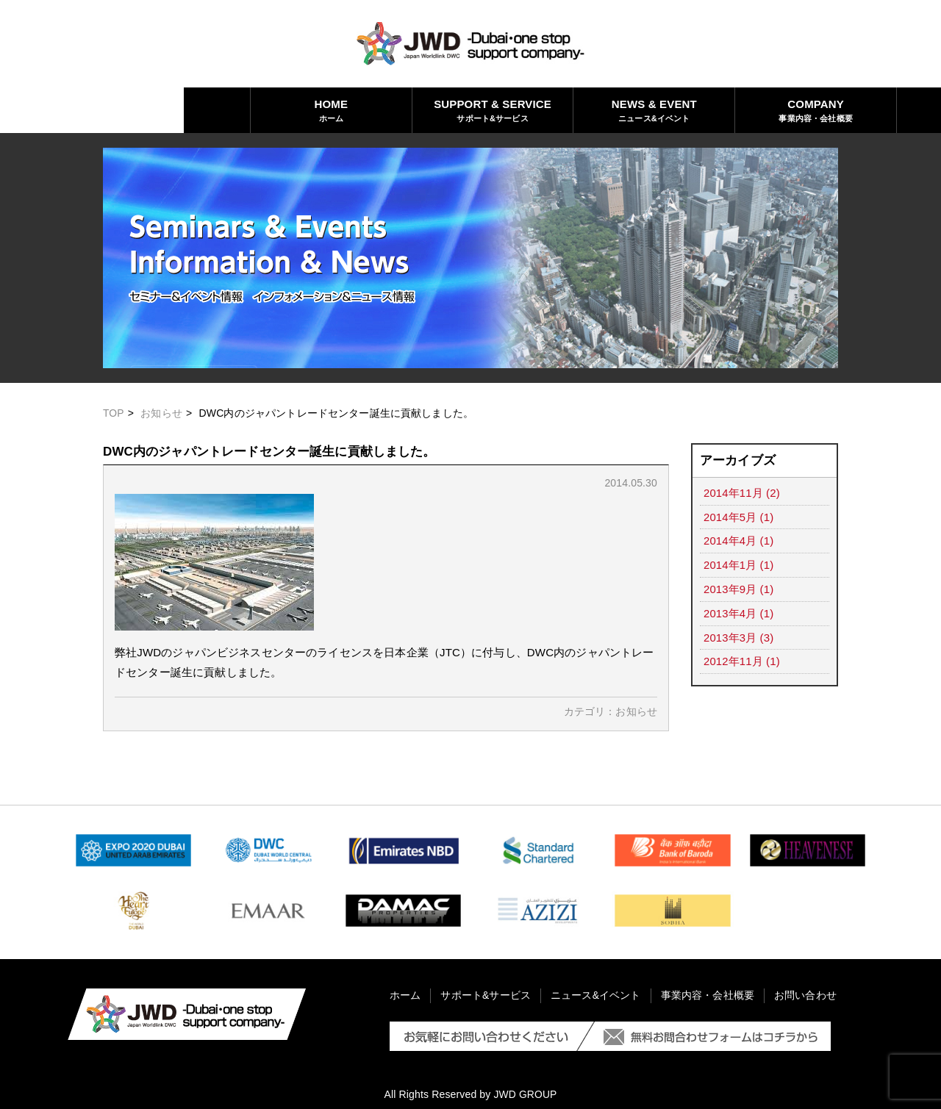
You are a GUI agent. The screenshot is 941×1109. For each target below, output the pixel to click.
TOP (113, 413)
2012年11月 (733, 657)
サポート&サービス (309, 109)
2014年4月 (730, 540)
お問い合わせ (793, 109)
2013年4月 (730, 610)
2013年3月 (730, 634)
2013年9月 (730, 587)
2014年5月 (730, 516)
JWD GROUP (525, 1094)
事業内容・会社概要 (631, 109)
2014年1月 (730, 563)
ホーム (147, 109)
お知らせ (162, 413)
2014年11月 (733, 493)
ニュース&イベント (470, 109)
